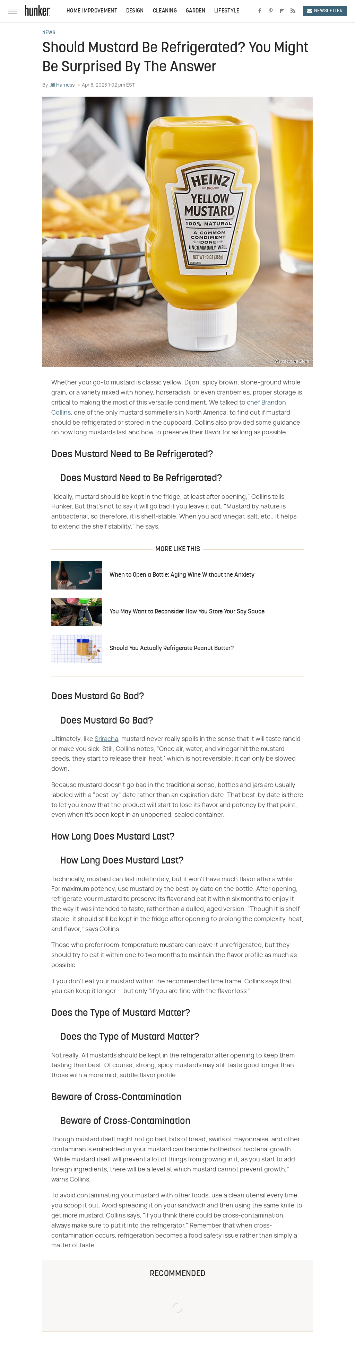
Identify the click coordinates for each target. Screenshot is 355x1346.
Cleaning (165, 11)
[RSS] (292, 11)
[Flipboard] (281, 11)
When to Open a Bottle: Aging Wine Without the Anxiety (182, 575)
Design (135, 11)
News (48, 32)
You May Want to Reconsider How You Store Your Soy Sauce (187, 612)
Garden (195, 11)
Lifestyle (227, 11)
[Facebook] (259, 11)
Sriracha (106, 739)
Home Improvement (92, 11)
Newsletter (325, 11)
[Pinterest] (270, 11)
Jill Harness (62, 85)
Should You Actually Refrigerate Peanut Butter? (172, 648)
